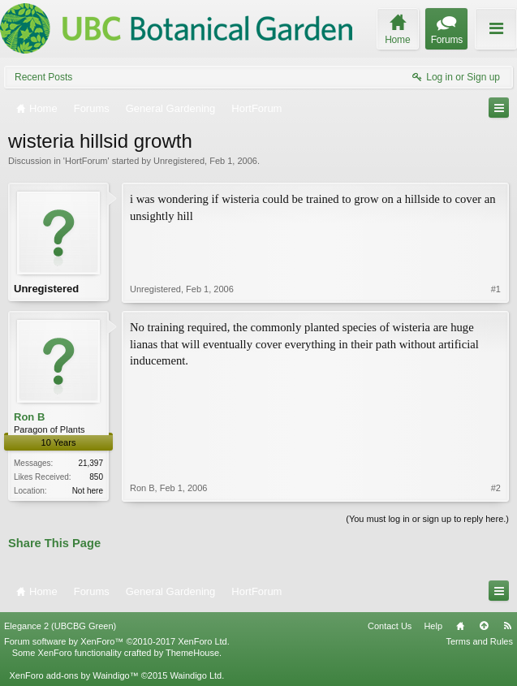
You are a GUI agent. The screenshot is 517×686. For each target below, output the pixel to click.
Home (460, 626)
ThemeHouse (192, 653)
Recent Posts (43, 77)
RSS (507, 626)
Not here (87, 490)
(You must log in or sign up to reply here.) (427, 519)
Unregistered (179, 161)
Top (483, 626)
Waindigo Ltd (196, 675)
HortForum (86, 161)
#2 (496, 488)
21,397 (90, 463)
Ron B (29, 417)
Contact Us (389, 626)
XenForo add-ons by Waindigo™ (73, 675)
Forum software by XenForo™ (117, 641)
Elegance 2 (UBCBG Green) (60, 626)
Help (433, 626)
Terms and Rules (479, 641)
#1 (496, 289)
